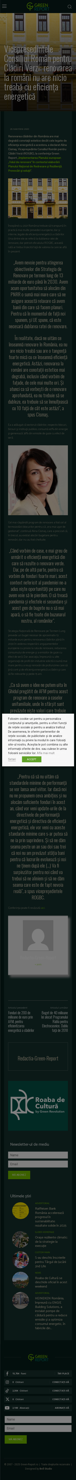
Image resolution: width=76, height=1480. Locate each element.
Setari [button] (12, 759)
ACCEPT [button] (31, 759)
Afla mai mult (46, 753)
